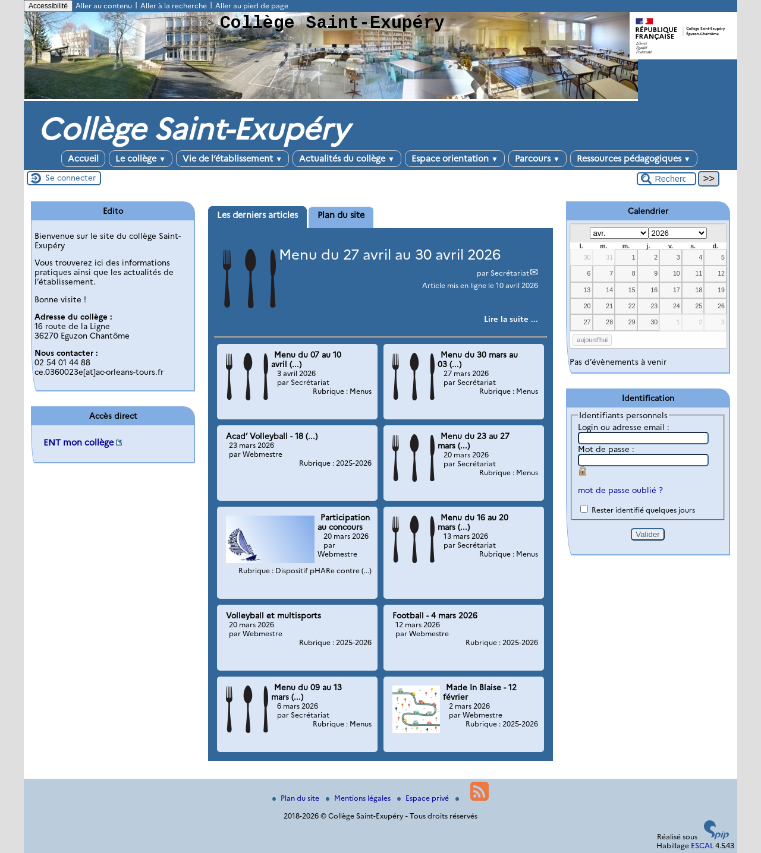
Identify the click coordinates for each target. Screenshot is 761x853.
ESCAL (702, 845)
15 (632, 289)
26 (721, 305)
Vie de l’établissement (232, 158)
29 (632, 322)
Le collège (140, 158)
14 (609, 289)
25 (699, 305)
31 (609, 257)
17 (676, 289)
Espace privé (424, 798)
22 (632, 305)
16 (654, 289)
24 (676, 305)
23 (654, 305)
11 (699, 273)
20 (587, 305)
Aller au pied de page (251, 5)
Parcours (537, 158)
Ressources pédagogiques (634, 158)
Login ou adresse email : (623, 427)
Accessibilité (48, 6)
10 (676, 273)
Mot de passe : (606, 449)
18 (699, 289)
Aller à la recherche (173, 5)
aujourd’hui (592, 339)
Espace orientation (454, 158)
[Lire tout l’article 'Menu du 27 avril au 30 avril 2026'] (511, 319)
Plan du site (296, 798)
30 (587, 257)
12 (721, 273)
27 (587, 322)
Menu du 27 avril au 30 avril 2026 (390, 254)
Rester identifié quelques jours (643, 510)
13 (587, 289)
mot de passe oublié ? (620, 490)
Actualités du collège (347, 158)
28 (609, 322)
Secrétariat (509, 272)
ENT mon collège (78, 442)
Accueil (83, 158)
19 (721, 289)
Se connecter (70, 177)
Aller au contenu (104, 5)
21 (609, 305)
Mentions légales (359, 798)
